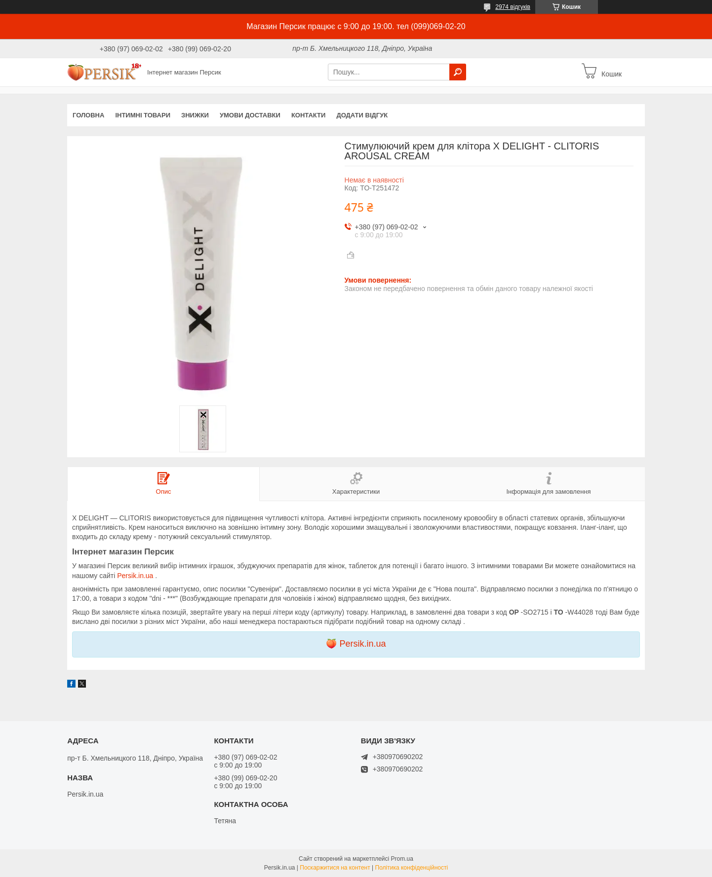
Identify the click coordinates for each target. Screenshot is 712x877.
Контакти (308, 115)
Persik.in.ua (136, 576)
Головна (88, 115)
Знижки (195, 115)
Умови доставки (250, 115)
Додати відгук (362, 115)
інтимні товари (142, 115)
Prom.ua (402, 858)
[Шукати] (457, 72)
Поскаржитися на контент (335, 867)
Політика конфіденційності (411, 867)
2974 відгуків (512, 6)
